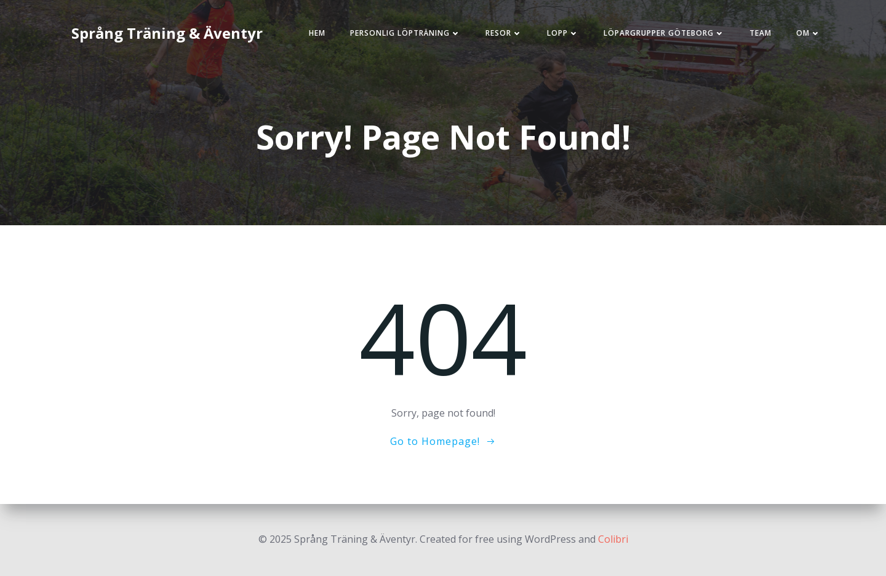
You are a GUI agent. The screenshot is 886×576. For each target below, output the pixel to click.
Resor (503, 33)
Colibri (613, 539)
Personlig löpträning (405, 33)
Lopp (563, 33)
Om (808, 33)
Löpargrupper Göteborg (664, 33)
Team (760, 33)
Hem (317, 33)
